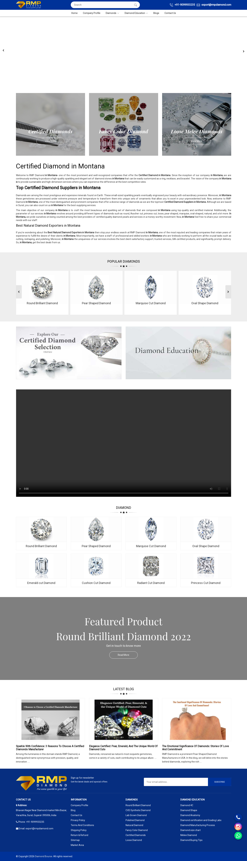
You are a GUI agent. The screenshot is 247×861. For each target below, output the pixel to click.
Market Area (77, 845)
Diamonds (112, 13)
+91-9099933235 (182, 5)
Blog (73, 810)
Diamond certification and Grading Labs (200, 820)
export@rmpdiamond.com (214, 5)
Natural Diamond (134, 825)
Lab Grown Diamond (136, 815)
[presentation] (3, 50)
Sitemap (75, 840)
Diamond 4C (186, 805)
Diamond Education (136, 13)
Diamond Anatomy (190, 815)
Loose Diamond (134, 840)
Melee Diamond (188, 835)
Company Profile (91, 13)
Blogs (156, 13)
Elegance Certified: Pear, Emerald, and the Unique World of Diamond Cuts (123, 748)
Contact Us (170, 13)
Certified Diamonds (136, 835)
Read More (128, 655)
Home (74, 13)
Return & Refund (79, 835)
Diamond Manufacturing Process (197, 825)
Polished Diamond (135, 820)
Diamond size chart (190, 830)
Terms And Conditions (82, 825)
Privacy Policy (78, 820)
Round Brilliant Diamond (138, 805)
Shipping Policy (79, 830)
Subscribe (219, 782)
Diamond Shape (188, 810)
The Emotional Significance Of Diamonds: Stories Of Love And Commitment (195, 748)
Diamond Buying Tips (191, 840)
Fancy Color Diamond (137, 830)
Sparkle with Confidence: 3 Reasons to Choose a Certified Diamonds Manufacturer (50, 748)
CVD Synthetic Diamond (138, 810)
